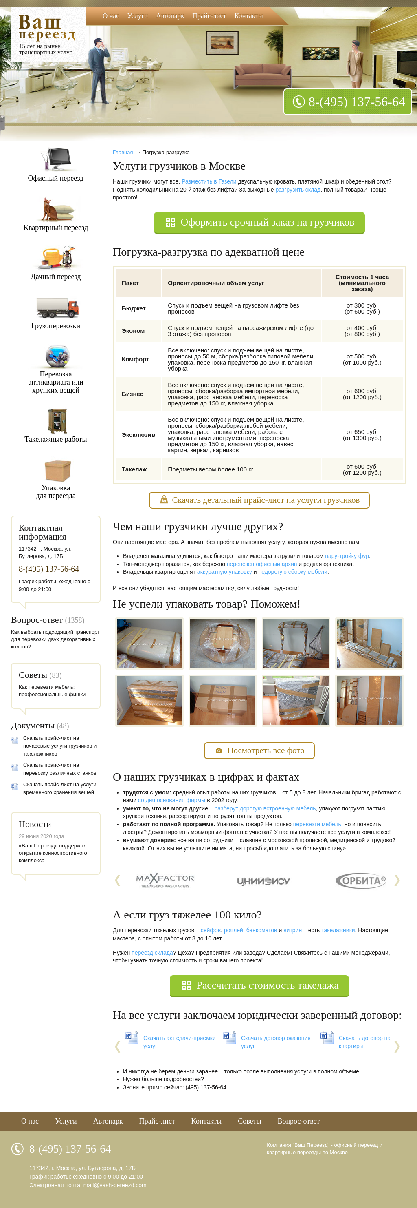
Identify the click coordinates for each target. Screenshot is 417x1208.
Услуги (137, 16)
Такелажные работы (55, 439)
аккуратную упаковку (224, 572)
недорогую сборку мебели (292, 572)
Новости (35, 824)
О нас (111, 16)
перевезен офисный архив (262, 564)
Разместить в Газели (209, 181)
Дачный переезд (56, 276)
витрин (292, 930)
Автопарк (170, 16)
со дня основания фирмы (171, 800)
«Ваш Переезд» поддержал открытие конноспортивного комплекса (53, 853)
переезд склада (152, 952)
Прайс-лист (209, 16)
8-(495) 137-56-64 (357, 101)
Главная (123, 152)
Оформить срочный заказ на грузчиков (267, 222)
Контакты (249, 16)
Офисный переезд (56, 178)
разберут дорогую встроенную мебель (265, 808)
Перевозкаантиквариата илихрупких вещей (55, 382)
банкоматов (261, 930)
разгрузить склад (297, 189)
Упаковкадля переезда (56, 492)
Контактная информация (42, 532)
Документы (33, 725)
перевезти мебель (317, 824)
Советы (33, 675)
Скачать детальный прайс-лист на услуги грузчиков (266, 500)
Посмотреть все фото (265, 750)
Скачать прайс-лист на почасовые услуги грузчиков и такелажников (60, 746)
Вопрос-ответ (37, 620)
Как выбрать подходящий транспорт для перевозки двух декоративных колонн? (55, 639)
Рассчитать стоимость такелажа (267, 985)
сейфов (211, 930)
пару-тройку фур (347, 556)
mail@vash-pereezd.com (115, 1185)
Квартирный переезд (56, 227)
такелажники (338, 930)
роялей (233, 930)
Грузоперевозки (56, 326)
